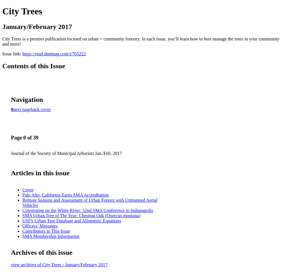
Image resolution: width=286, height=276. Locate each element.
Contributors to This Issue (46, 231)
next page (22, 109)
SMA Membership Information (50, 236)
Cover (28, 189)
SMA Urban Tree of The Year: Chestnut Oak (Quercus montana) (81, 215)
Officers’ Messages (39, 225)
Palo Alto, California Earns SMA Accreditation (65, 195)
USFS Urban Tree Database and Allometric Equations (71, 220)
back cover (41, 109)
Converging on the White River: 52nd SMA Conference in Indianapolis (87, 210)
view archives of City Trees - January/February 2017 (59, 264)
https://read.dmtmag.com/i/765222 (54, 53)
